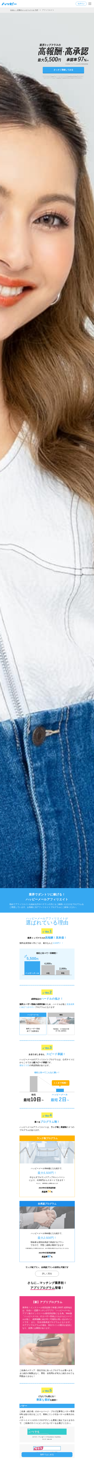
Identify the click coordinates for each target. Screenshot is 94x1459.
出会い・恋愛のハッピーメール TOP (24, 10)
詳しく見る (47, 1274)
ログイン (81, 4)
